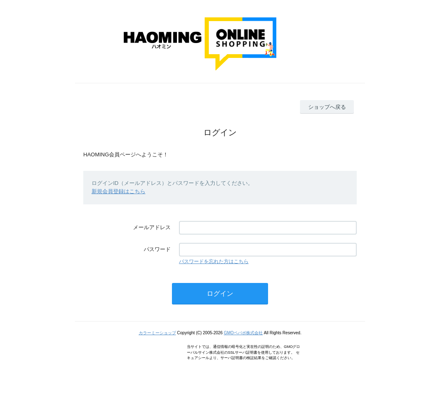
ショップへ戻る (327, 107)
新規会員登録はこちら (118, 191)
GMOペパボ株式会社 (243, 333)
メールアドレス (152, 227)
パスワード (157, 249)
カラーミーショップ (157, 333)
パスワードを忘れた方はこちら (214, 261)
